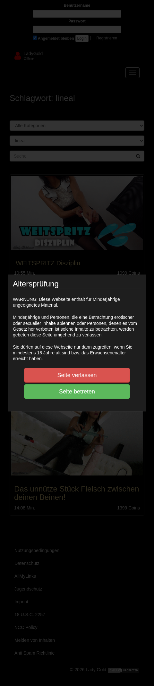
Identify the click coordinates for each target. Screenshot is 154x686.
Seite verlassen (77, 375)
